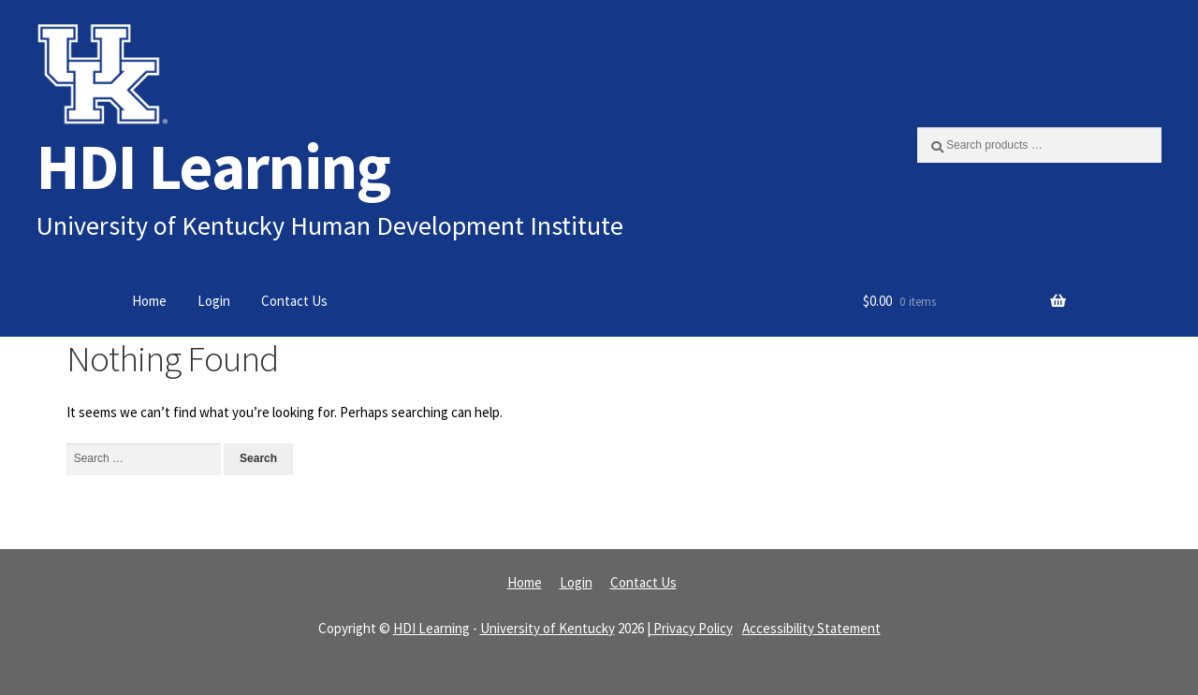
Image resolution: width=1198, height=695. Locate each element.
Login (213, 301)
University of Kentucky (547, 628)
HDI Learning (213, 166)
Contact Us (294, 301)
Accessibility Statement (811, 628)
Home (149, 301)
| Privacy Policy (690, 628)
